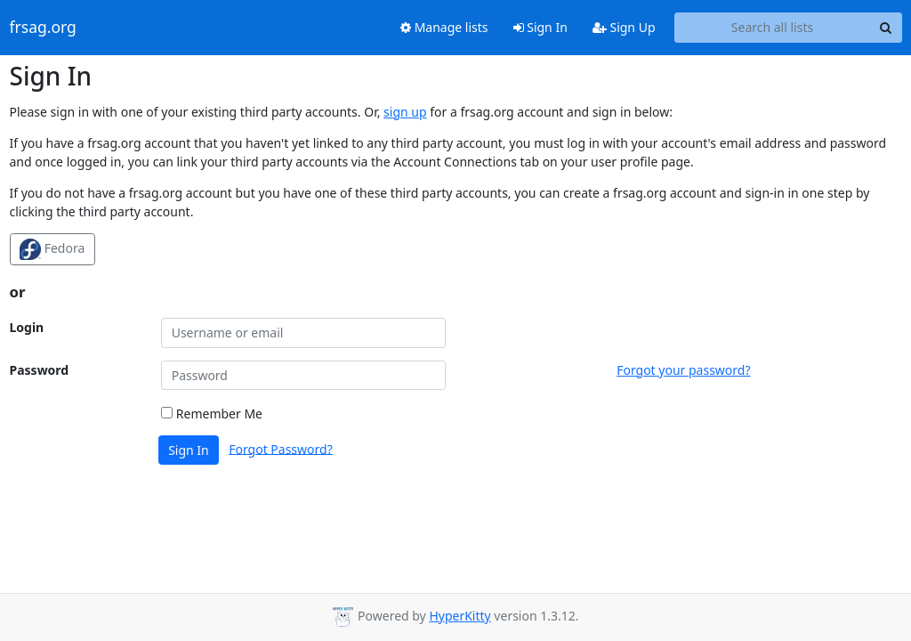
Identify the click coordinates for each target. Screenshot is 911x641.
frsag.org (43, 27)
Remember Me (211, 413)
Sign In (540, 27)
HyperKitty (459, 615)
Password (39, 369)
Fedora (52, 249)
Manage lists (444, 27)
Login (27, 327)
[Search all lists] (772, 27)
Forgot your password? (683, 369)
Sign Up (624, 27)
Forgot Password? (281, 448)
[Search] (886, 27)
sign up (404, 111)
